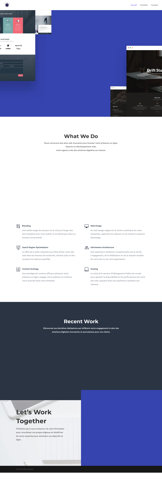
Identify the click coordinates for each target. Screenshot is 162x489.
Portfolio (144, 5)
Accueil (134, 5)
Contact (154, 5)
